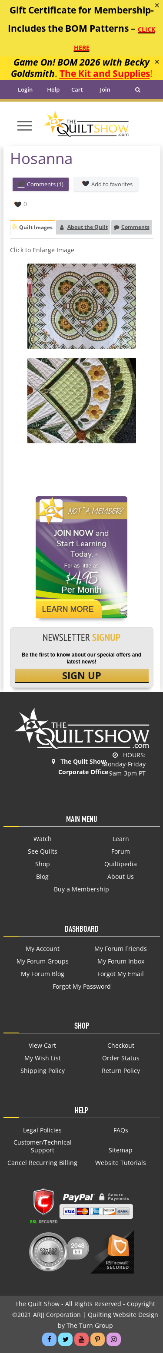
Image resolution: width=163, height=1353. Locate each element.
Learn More (68, 609)
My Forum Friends (120, 949)
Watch (42, 839)
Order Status (121, 1058)
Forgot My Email (120, 974)
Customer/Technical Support (42, 1146)
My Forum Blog (42, 974)
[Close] (157, 5)
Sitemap (121, 1150)
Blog (42, 877)
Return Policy (121, 1071)
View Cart (42, 1045)
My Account (43, 949)
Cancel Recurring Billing (42, 1163)
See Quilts (42, 851)
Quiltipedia (120, 864)
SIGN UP (81, 675)
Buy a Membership (81, 889)
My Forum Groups (43, 961)
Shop (42, 864)
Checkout (120, 1045)
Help (53, 89)
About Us (120, 877)
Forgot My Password (82, 986)
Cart (77, 89)
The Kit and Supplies (105, 73)
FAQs (120, 1130)
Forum (120, 851)
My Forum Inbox (120, 961)
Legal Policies (42, 1130)
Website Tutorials (120, 1163)
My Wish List (42, 1058)
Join (105, 89)
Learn (121, 839)
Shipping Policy (42, 1071)
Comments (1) (40, 184)
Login (25, 89)
